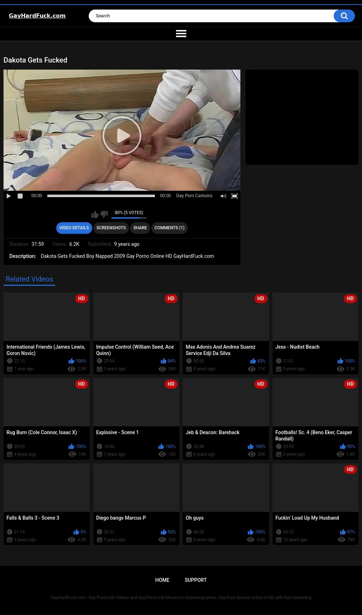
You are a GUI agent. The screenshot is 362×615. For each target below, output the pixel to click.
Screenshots (111, 227)
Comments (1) (169, 227)
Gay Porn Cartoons (194, 195)
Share (140, 227)
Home (162, 580)
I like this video (95, 214)
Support (196, 580)
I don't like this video (104, 214)
